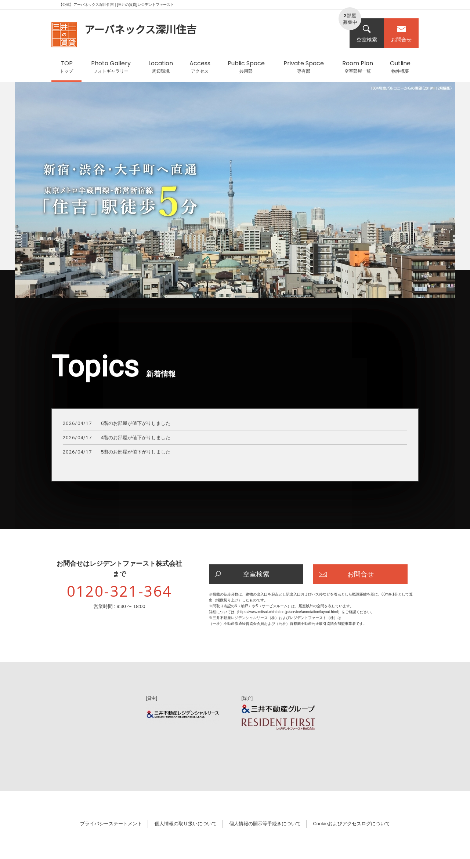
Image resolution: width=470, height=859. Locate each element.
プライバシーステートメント (111, 823)
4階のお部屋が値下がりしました (116, 438)
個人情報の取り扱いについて (186, 823)
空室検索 (367, 34)
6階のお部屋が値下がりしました (116, 423)
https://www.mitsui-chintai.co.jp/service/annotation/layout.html (288, 612)
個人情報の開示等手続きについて (265, 823)
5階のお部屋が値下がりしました (116, 452)
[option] (235, 194)
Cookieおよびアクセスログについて (351, 823)
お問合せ (401, 34)
